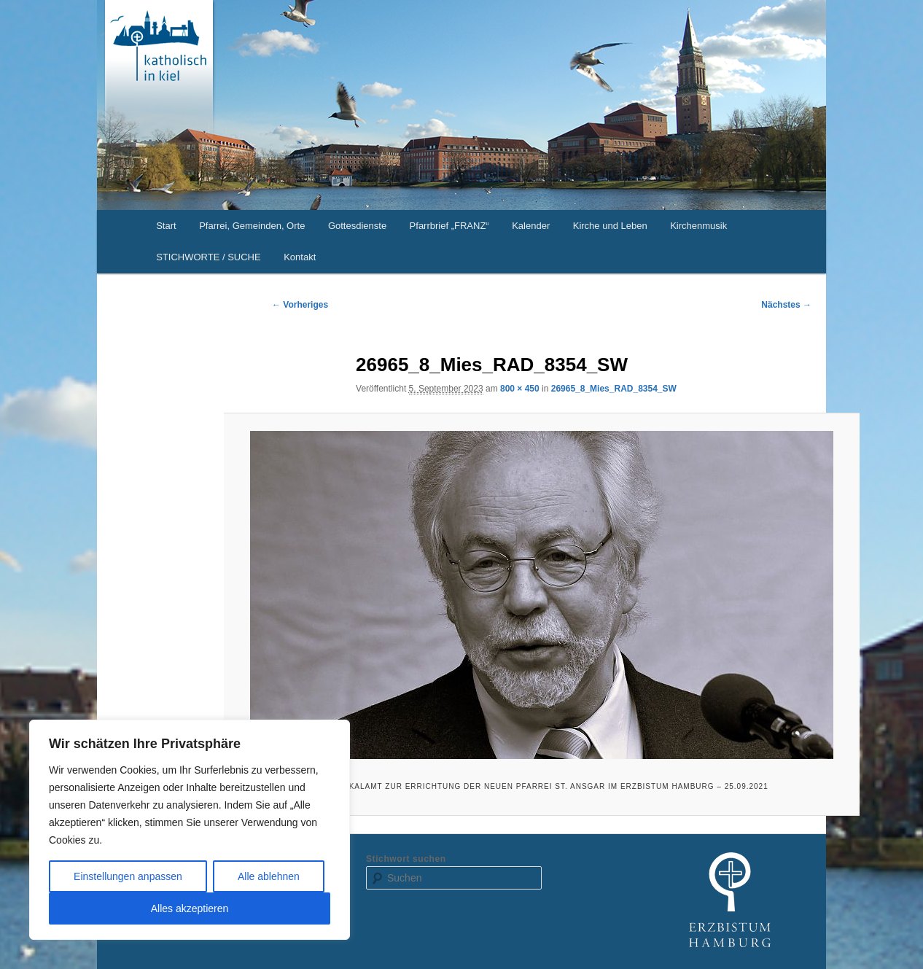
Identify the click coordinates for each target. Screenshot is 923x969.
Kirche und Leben (610, 225)
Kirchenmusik (698, 225)
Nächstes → (786, 305)
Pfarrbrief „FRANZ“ (449, 225)
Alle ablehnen (269, 876)
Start (166, 225)
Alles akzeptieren (190, 908)
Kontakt (300, 257)
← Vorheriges (300, 305)
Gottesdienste (357, 225)
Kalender (531, 225)
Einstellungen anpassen (128, 876)
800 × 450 (520, 389)
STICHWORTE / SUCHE (208, 257)
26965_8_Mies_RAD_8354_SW (614, 389)
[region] (189, 830)
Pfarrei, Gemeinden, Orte (252, 225)
